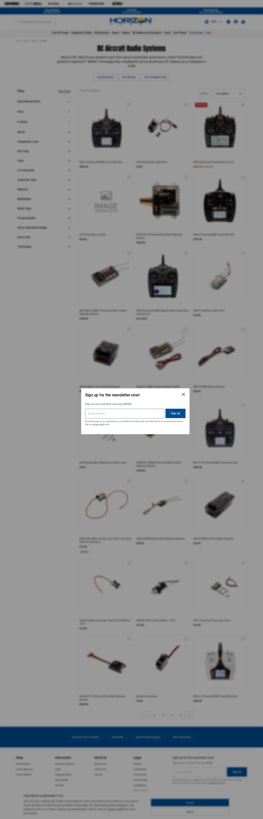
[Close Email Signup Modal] (174, 393)
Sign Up (165, 411)
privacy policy (114, 422)
